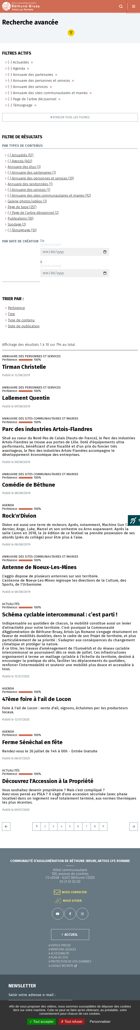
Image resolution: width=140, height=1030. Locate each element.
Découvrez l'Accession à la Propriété (47, 781)
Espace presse (61, 945)
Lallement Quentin (26, 398)
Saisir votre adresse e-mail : (32, 995)
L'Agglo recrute (62, 966)
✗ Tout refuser (72, 1021)
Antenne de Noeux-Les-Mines (39, 567)
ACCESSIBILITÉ (60, 953)
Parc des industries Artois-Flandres (47, 429)
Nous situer (72, 901)
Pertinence (16, 308)
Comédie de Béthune (28, 485)
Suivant (133, 826)
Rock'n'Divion (19, 516)
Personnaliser (100, 1021)
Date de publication (24, 326)
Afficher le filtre (71, 32)
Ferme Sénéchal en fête (32, 742)
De (74, 247)
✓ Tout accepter (41, 1021)
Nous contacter (74, 892)
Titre (11, 314)
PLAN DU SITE (59, 957)
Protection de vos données (71, 961)
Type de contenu (21, 320)
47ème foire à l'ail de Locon (36, 699)
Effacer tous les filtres (71, 117)
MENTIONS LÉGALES (63, 949)
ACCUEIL (71, 935)
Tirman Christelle (24, 367)
